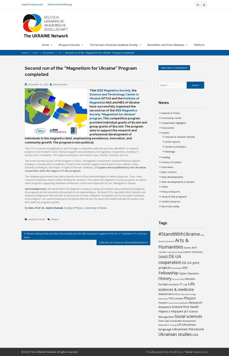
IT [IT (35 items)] (181, 284)
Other (165, 186)
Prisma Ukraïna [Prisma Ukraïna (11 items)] (173, 303)
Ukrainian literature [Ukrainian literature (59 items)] (188, 329)
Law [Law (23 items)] (185, 284)
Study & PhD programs (174, 196)
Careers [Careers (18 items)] (187, 252)
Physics (55, 219)
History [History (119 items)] (165, 278)
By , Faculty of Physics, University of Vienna (66, 207)
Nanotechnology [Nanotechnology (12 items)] (188, 294)
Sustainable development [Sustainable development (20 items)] (183, 320)
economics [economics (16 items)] (177, 268)
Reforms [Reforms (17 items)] (184, 302)
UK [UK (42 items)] (179, 325)
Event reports (172, 141)
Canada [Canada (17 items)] (162, 252)
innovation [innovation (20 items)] (173, 284)
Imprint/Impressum (32, 4)
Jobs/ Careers (169, 172)
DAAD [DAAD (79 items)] (163, 256)
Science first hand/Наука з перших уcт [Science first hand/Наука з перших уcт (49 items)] (178, 309)
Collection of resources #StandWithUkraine (122, 242)
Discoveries (168, 127)
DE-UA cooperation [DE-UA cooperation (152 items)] (169, 259)
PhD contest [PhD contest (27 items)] (176, 298)
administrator (60, 84)
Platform (199, 45)
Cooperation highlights (174, 122)
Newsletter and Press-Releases (165, 45)
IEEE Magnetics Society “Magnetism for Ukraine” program (113, 114)
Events (165, 132)
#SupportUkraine (69, 45)
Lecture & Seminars (175, 146)
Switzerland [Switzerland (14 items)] (163, 325)
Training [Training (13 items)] (173, 325)
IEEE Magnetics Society (113, 90)
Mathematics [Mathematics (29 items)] (166, 294)
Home (45, 45)
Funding (166, 157)
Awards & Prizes (37, 219)
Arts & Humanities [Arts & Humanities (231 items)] (173, 243)
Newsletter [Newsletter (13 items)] (163, 299)
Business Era (200, 351)
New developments (172, 176)
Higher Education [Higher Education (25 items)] (189, 273)
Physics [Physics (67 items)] (190, 298)
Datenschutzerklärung (60, 4)
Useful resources (171, 201)
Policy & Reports (171, 191)
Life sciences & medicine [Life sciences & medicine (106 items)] (176, 286)
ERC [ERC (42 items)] (185, 268)
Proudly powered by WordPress (164, 351)
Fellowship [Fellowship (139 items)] (168, 273)
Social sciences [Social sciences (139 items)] (188, 316)
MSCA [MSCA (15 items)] (178, 294)
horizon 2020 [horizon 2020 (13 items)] (178, 279)
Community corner (172, 118)
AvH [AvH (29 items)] (194, 247)
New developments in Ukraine (178, 181)
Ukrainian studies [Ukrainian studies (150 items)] (175, 334)
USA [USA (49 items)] (195, 335)
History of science (171, 162)
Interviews (167, 167)
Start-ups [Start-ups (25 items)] (163, 321)
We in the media (170, 206)
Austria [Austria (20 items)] (187, 247)
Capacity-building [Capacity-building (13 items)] (174, 252)
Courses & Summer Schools (180, 136)
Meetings (170, 151)
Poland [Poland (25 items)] (162, 302)
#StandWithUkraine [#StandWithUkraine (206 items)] (179, 234)
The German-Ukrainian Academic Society (113, 45)
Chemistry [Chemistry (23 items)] (197, 251)
